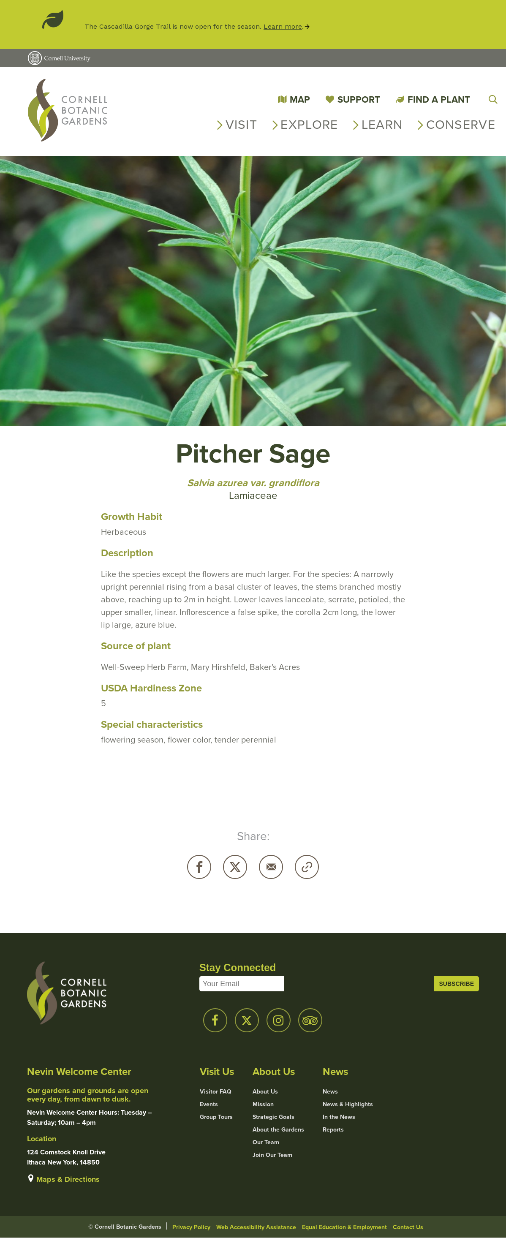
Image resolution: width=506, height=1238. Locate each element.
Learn (382, 124)
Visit (242, 124)
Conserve (460, 124)
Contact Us (408, 1227)
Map (300, 99)
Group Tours (216, 1117)
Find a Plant (439, 99)
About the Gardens (278, 1130)
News (330, 1092)
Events (209, 1104)
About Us (265, 1092)
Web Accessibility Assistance (256, 1227)
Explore (309, 124)
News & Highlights (348, 1104)
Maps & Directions (68, 1179)
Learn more (283, 26)
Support (358, 99)
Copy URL (307, 867)
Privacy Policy (191, 1227)
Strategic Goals (273, 1117)
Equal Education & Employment (344, 1227)
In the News (339, 1117)
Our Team (266, 1142)
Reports (333, 1130)
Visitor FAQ (215, 1092)
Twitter (235, 867)
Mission (263, 1104)
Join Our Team (272, 1155)
